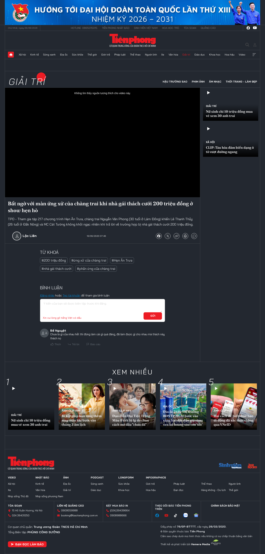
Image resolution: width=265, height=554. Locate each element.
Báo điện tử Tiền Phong (132, 40)
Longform (126, 477)
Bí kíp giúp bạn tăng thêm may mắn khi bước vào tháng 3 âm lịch (82, 420)
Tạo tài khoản (71, 295)
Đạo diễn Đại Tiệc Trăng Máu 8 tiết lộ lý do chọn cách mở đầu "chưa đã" (131, 420)
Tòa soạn (190, 28)
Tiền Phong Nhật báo (115, 28)
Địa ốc (64, 54)
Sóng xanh (49, 54)
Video (242, 54)
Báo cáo (95, 344)
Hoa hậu (229, 54)
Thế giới (92, 54)
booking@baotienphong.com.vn (79, 515)
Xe (162, 54)
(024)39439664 (120, 510)
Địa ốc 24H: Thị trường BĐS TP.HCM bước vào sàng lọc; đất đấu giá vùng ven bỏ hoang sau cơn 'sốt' (183, 418)
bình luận (194, 236)
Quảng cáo (208, 28)
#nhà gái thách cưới (56, 269)
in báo (185, 236)
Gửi (152, 315)
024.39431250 (20, 515)
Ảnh (66, 477)
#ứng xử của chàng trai (88, 260)
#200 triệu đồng (54, 260)
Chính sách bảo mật (225, 505)
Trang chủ (11, 55)
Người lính (151, 54)
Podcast (97, 477)
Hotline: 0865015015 (84, 28)
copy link (176, 236)
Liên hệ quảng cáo (70, 505)
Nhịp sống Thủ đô (18, 496)
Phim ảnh (198, 81)
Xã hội (22, 54)
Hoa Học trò (170, 28)
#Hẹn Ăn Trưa (122, 260)
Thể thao (135, 54)
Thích (57, 344)
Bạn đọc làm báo (27, 544)
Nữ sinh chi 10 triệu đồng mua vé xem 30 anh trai (229, 113)
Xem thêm (254, 55)
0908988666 (118, 515)
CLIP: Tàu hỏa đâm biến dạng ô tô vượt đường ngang (230, 149)
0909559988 (69, 510)
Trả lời (75, 344)
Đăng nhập (47, 295)
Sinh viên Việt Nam (146, 28)
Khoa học (214, 54)
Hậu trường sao (175, 81)
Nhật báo (42, 477)
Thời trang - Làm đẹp (241, 81)
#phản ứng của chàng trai (96, 269)
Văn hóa (173, 54)
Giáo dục (199, 54)
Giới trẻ (105, 54)
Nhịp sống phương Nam (49, 496)
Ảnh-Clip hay (71, 410)
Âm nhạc (215, 81)
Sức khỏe (77, 54)
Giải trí (186, 54)
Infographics (156, 477)
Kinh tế (34, 54)
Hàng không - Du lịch (213, 490)
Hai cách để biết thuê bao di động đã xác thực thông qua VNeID (233, 420)
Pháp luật (120, 54)
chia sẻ (159, 236)
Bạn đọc (178, 490)
